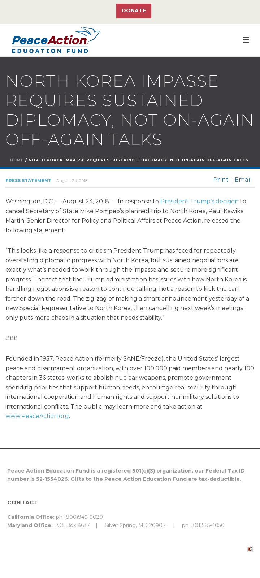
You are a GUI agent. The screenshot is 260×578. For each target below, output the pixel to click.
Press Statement (28, 180)
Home (17, 160)
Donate (134, 10)
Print (221, 180)
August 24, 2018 (71, 180)
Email (243, 180)
